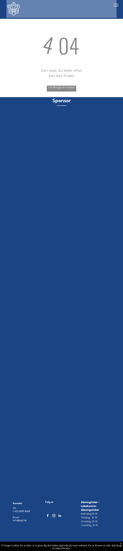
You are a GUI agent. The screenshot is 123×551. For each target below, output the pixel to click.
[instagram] (53, 516)
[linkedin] (59, 516)
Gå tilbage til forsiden (61, 87)
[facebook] (47, 516)
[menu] (116, 5)
